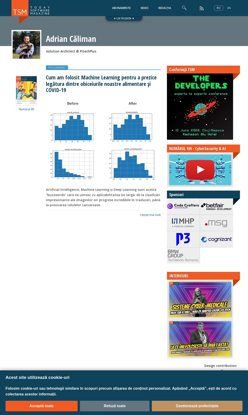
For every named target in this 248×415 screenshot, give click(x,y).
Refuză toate (115, 406)
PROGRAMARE (57, 67)
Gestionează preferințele (197, 406)
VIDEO (145, 8)
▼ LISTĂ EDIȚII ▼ (124, 18)
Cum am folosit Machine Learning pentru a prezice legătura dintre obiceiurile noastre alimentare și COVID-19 (101, 83)
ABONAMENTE (121, 8)
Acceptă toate (41, 406)
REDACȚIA (164, 8)
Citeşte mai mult (150, 215)
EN (229, 8)
